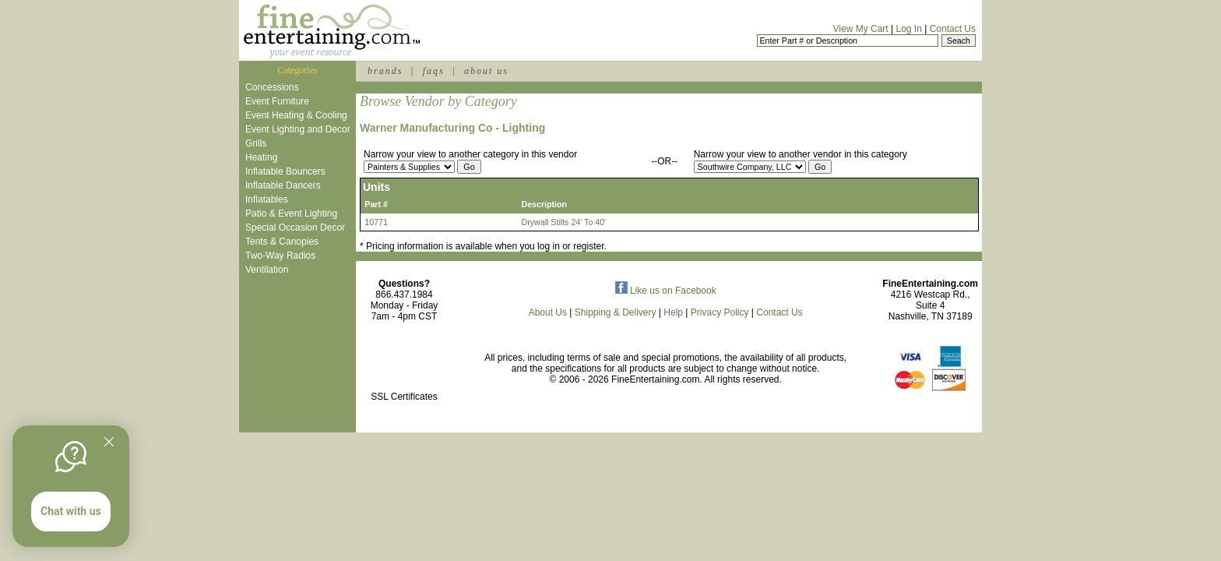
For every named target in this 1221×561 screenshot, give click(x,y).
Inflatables (266, 199)
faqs (434, 70)
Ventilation (266, 269)
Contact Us (953, 28)
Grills (255, 143)
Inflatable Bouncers (285, 171)
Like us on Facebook (665, 290)
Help (673, 312)
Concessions (272, 87)
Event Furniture (277, 101)
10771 (376, 222)
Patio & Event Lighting (291, 213)
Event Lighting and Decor (297, 129)
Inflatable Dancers (283, 185)
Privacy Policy (720, 312)
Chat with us (70, 511)
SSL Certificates (404, 396)
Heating (261, 157)
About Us (548, 312)
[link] (404, 363)
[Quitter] (109, 442)
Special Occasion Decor (295, 227)
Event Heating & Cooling (296, 115)
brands (385, 70)
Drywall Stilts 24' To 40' (563, 222)
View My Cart (860, 28)
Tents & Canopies (281, 241)
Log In (908, 28)
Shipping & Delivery (615, 312)
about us (486, 70)
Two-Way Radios (280, 255)
